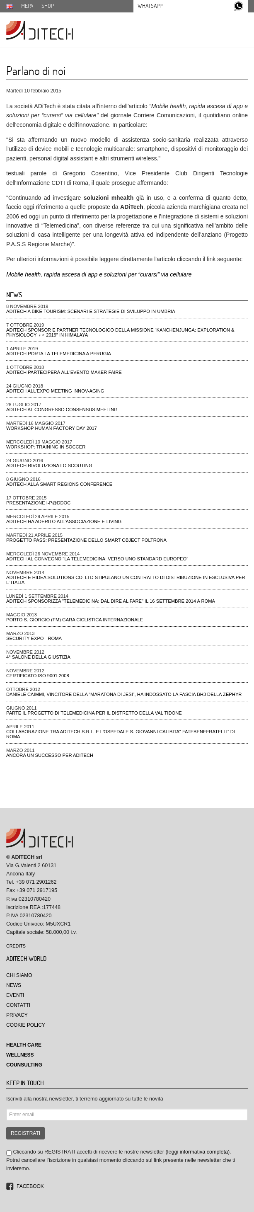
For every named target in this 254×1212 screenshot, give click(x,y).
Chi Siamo (19, 975)
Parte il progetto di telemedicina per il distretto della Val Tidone (94, 712)
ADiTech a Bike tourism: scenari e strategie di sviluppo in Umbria (90, 311)
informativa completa (204, 1152)
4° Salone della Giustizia (38, 656)
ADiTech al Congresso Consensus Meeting (62, 409)
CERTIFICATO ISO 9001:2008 (37, 675)
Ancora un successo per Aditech (49, 755)
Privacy (17, 1015)
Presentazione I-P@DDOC (38, 502)
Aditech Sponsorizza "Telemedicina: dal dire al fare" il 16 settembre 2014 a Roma (110, 601)
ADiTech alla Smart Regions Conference (59, 484)
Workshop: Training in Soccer (45, 446)
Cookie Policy (25, 1025)
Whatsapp (150, 6)
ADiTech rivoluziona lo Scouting (49, 465)
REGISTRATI (25, 1133)
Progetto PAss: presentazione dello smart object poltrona (86, 540)
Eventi (15, 995)
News (13, 985)
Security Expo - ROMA (34, 638)
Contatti (18, 1005)
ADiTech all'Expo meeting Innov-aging (55, 390)
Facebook (30, 1186)
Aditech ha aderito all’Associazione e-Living (63, 521)
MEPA (27, 6)
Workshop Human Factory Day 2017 (51, 428)
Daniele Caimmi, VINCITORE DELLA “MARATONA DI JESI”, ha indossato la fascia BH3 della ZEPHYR (124, 694)
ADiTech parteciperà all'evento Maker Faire (64, 372)
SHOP (47, 6)
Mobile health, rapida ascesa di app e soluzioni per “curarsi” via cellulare (98, 274)
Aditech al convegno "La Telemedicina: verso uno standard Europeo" (97, 558)
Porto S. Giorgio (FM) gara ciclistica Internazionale (74, 619)
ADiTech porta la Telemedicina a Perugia (58, 353)
